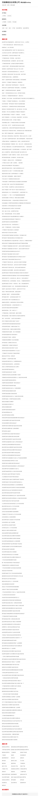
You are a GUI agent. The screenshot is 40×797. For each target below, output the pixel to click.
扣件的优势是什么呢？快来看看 (8, 522)
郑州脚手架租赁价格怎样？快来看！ (9, 372)
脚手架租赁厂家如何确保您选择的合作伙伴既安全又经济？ (14, 256)
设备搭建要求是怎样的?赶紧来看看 (9, 508)
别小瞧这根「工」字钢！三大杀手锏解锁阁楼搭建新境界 (13, 195)
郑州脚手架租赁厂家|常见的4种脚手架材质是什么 (12, 482)
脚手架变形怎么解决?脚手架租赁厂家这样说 (11, 474)
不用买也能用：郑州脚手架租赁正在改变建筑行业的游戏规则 (14, 181)
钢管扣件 (4, 771)
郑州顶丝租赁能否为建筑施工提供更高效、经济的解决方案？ (14, 235)
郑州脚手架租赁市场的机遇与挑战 (9, 385)
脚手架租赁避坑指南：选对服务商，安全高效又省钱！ (13, 157)
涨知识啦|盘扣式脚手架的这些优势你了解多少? (11, 680)
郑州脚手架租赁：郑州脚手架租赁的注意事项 (11, 398)
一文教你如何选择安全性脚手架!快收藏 (10, 677)
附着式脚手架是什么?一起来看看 (8, 648)
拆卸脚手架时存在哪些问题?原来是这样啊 (10, 436)
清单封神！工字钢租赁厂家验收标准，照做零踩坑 (12, 82)
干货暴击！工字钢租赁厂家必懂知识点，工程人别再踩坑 (13, 101)
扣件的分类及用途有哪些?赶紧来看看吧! (10, 511)
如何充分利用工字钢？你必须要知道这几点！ (11, 299)
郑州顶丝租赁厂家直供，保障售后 (9, 337)
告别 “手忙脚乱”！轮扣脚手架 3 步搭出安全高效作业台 (13, 186)
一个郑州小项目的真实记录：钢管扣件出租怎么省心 (12, 44)
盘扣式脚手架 (26, 28)
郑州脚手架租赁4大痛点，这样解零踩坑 (10, 76)
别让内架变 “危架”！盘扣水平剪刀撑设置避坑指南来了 (13, 184)
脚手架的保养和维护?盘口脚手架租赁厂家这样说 (12, 543)
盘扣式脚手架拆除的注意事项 (8, 415)
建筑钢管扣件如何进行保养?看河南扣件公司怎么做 (12, 576)
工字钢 (13, 28)
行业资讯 (9, 21)
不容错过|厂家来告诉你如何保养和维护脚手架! (11, 635)
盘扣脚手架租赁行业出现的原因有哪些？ (10, 221)
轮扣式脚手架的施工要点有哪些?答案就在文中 (11, 557)
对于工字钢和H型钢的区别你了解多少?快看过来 (12, 702)
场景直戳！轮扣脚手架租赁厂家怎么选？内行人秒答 (12, 68)
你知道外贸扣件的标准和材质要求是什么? (10, 597)
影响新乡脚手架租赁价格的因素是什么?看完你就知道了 (13, 466)
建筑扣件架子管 (23, 774)
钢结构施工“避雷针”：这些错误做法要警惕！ (11, 294)
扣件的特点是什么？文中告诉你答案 (9, 527)
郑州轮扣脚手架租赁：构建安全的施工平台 (11, 326)
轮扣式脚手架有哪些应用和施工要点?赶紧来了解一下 (13, 683)
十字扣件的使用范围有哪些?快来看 (9, 559)
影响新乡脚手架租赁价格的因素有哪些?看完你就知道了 (13, 417)
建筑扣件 (22, 757)
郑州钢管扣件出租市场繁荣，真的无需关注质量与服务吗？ (14, 270)
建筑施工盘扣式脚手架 (15, 749)
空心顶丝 (22, 760)
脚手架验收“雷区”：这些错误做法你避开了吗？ (11, 296)
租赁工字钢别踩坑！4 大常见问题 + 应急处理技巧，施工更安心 (15, 117)
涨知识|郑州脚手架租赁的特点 (8, 369)
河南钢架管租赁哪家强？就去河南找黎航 (10, 339)
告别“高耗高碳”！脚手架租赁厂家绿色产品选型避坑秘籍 (13, 103)
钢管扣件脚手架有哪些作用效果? (8, 712)
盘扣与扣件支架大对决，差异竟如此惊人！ (11, 224)
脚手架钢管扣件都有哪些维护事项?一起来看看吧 (12, 643)
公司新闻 (4, 21)
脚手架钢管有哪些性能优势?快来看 (9, 640)
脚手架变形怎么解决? (6, 431)
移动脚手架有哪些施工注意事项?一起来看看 (11, 696)
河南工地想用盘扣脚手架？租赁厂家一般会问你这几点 (13, 50)
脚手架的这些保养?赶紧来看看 (8, 549)
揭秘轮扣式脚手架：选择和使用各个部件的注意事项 (12, 302)
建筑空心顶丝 (14, 760)
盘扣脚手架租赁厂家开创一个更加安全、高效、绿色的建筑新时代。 (16, 283)
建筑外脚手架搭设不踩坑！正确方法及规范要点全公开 (13, 168)
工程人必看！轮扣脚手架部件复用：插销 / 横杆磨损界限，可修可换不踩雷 (17, 138)
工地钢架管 (13, 752)
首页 (8, 5)
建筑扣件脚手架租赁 (6, 774)
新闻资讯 (4, 19)
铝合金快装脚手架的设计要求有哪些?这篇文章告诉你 (13, 675)
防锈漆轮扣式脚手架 (15, 768)
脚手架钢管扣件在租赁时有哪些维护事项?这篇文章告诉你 (14, 659)
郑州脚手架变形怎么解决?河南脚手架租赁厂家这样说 (13, 479)
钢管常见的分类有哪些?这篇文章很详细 (10, 699)
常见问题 (14, 21)
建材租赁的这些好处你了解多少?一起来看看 (11, 661)
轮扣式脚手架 (19, 28)
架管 (3, 28)
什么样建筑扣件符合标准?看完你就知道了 (10, 476)
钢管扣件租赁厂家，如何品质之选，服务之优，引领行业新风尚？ (15, 278)
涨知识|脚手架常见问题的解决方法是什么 (10, 468)
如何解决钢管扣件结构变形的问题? (9, 688)
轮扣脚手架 (4, 782)
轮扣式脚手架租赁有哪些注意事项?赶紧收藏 (11, 538)
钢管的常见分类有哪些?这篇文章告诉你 (10, 667)
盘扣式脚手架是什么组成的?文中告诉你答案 (11, 519)
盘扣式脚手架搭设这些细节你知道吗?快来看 (11, 492)
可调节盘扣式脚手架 (6, 749)
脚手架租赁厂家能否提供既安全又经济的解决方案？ (12, 237)
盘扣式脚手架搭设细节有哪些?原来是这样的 (11, 452)
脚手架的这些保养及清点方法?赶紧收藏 (10, 554)
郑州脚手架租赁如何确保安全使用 (9, 390)
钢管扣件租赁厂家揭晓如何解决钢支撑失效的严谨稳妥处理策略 (15, 243)
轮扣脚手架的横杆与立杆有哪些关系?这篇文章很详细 (13, 653)
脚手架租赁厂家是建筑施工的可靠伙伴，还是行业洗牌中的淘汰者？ (16, 248)
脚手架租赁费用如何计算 (7, 412)
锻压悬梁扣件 (23, 755)
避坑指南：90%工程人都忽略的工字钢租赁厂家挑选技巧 (13, 111)
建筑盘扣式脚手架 (5, 752)
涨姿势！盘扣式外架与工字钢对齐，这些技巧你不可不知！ (14, 288)
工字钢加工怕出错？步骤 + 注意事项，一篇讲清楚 (12, 162)
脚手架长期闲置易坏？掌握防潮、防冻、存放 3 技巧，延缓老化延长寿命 (17, 144)
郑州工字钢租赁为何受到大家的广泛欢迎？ (11, 321)
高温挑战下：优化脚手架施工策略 (9, 358)
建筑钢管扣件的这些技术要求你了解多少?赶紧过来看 (13, 605)
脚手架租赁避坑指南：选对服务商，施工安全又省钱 (12, 60)
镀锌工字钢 (4, 766)
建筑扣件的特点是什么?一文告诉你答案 (10, 581)
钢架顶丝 (13, 771)
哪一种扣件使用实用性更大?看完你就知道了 (11, 562)
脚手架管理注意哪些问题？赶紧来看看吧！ (11, 428)
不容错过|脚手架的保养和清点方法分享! (10, 672)
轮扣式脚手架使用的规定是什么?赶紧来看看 (11, 541)
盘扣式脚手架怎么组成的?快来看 (8, 525)
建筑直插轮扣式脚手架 (15, 746)
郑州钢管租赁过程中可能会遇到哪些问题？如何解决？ (13, 216)
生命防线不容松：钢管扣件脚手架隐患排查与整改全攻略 (13, 127)
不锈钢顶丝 (22, 763)
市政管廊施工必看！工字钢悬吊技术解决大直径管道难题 (13, 122)
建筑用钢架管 (14, 774)
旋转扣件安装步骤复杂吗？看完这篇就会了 (11, 165)
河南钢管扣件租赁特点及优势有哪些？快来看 (11, 374)
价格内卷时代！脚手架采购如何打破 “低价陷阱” (11, 205)
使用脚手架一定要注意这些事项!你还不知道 (11, 627)
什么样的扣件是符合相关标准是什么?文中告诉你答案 (13, 503)
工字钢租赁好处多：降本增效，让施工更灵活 (11, 58)
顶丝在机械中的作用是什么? (8, 404)
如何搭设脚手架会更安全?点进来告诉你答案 (11, 632)
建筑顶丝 (4, 763)
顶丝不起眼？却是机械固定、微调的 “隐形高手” (11, 176)
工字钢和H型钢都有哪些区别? (8, 715)
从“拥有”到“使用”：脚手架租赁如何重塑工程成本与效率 (13, 66)
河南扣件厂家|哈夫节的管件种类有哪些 (10, 589)
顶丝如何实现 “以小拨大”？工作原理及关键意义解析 (12, 170)
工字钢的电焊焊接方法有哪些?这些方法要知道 (11, 686)
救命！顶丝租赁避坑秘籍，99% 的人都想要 (11, 213)
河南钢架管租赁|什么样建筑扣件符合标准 (10, 565)
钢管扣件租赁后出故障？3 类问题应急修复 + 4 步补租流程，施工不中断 (16, 149)
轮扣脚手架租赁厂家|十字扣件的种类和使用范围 (12, 573)
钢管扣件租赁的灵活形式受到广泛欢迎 (10, 347)
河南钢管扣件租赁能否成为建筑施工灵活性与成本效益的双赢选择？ (16, 275)
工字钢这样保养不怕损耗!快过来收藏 (9, 616)
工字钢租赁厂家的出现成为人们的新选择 (10, 229)
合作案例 (4, 31)
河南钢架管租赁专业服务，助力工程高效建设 (11, 331)
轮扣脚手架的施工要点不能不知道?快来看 (10, 500)
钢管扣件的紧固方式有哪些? (8, 401)
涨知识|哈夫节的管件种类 (7, 570)
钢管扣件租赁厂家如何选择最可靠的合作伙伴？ (11, 259)
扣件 (6, 28)
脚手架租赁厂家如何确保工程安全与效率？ (11, 254)
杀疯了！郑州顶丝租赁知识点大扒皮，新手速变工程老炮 (13, 93)
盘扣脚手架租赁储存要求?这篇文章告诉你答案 (11, 439)
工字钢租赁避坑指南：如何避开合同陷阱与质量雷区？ (13, 63)
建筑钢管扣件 (23, 782)
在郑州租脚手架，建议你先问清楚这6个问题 (11, 55)
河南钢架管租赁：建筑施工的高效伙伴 (10, 345)
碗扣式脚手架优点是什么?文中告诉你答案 (10, 506)
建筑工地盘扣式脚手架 (15, 777)
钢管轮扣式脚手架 (5, 746)
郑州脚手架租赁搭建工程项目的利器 (9, 393)
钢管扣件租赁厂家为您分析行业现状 (9, 232)
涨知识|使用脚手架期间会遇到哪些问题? (10, 533)
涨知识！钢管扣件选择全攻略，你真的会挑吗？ (11, 291)
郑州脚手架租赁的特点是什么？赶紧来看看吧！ (11, 388)
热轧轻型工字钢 (14, 766)
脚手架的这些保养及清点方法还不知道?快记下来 (12, 720)
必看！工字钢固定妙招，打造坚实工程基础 (11, 227)
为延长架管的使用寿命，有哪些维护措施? (10, 734)
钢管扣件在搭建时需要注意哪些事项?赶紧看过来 (12, 710)
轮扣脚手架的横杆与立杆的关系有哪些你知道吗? (12, 546)
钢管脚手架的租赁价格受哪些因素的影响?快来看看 (12, 669)
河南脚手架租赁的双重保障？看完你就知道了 (11, 382)
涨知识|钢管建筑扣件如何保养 (8, 584)
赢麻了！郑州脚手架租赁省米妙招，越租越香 (11, 90)
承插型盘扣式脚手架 (24, 749)
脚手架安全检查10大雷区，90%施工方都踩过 (11, 119)
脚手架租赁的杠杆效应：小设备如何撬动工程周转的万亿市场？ (15, 200)
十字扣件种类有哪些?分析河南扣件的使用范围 (11, 567)
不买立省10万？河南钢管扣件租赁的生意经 (11, 178)
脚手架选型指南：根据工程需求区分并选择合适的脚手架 (13, 315)
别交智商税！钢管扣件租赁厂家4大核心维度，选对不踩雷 (14, 74)
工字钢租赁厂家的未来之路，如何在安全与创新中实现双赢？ (14, 262)
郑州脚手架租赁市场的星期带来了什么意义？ (11, 350)
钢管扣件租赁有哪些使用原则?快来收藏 (10, 723)
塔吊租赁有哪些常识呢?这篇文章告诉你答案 (11, 420)
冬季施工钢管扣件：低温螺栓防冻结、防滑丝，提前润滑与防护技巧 (16, 141)
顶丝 (10, 28)
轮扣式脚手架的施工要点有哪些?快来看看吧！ (11, 535)
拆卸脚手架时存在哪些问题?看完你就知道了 (11, 463)
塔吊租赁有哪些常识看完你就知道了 (9, 423)
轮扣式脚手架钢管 (5, 777)
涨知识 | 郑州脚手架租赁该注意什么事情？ (10, 366)
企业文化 (9, 15)
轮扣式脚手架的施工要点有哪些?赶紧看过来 (11, 718)
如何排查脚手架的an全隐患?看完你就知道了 (11, 433)
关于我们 (4, 13)
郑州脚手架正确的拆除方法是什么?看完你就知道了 (12, 441)
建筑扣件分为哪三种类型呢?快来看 (9, 530)
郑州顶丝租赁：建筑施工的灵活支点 (9, 342)
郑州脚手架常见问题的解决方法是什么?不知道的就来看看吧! (14, 457)
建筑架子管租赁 (23, 752)
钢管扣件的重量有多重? (7, 406)
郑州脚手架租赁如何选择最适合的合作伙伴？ (11, 251)
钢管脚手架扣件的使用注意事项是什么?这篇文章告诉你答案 (14, 498)
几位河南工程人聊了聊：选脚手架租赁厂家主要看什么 (13, 52)
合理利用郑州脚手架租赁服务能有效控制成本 (11, 323)
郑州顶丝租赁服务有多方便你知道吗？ (10, 334)
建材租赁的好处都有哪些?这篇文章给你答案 (11, 610)
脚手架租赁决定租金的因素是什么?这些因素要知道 (12, 484)
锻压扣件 (13, 757)
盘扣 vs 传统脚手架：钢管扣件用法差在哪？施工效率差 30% (14, 152)
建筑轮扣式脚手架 (24, 746)
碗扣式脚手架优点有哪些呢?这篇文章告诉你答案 (12, 447)
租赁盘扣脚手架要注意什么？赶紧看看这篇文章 (11, 361)
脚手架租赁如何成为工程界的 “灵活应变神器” (11, 208)
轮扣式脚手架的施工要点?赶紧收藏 (9, 551)
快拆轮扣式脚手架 (5, 779)
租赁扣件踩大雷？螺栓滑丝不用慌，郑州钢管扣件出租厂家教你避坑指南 (17, 130)
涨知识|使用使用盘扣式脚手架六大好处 (10, 460)
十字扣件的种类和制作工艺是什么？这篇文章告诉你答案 (13, 592)
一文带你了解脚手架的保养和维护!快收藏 (10, 656)
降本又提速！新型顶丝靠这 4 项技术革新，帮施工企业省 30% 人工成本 (16, 136)
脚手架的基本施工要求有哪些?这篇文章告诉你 (11, 651)
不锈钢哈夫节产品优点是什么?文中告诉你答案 (11, 514)
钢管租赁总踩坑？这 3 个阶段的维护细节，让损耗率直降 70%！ (15, 192)
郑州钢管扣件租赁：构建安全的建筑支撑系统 (11, 329)
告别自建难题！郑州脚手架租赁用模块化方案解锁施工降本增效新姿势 (16, 203)
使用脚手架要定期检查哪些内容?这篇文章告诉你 (12, 608)
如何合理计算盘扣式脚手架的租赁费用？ (10, 307)
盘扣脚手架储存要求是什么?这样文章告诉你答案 (12, 471)
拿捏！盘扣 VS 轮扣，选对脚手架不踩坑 (10, 211)
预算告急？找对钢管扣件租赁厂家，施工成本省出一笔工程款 (14, 109)
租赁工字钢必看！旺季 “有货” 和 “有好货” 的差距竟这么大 (14, 189)
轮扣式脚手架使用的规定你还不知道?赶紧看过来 (12, 728)
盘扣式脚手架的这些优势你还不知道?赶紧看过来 (12, 645)
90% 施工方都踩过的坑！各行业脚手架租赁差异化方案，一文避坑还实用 (17, 146)
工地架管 (4, 755)
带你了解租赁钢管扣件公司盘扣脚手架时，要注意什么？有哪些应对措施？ (17, 240)
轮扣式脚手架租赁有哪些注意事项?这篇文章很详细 (12, 731)
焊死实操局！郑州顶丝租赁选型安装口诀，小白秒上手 (13, 71)
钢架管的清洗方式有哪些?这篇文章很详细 (10, 704)
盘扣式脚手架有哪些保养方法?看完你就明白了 (11, 624)
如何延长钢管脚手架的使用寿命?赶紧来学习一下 (12, 637)
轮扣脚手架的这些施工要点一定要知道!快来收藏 (12, 602)
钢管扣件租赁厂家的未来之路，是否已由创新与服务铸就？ (14, 267)
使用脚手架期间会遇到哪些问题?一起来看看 (11, 707)
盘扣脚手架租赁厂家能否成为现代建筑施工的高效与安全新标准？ (15, 272)
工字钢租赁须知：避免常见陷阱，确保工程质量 (11, 313)
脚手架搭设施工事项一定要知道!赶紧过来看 (11, 618)
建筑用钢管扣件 (5, 757)
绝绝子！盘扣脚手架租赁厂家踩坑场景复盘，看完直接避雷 (14, 79)
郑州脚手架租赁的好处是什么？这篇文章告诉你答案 (12, 396)
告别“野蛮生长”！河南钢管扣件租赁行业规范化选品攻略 (13, 106)
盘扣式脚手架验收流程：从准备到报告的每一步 (11, 305)
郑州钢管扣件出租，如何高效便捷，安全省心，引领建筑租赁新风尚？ (16, 280)
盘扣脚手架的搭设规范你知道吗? (8, 409)
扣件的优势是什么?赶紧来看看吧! (9, 517)
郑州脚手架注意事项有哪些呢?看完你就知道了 (11, 444)
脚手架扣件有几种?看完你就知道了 (9, 578)
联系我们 (4, 34)
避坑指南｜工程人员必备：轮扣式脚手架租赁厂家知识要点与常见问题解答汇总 (18, 98)
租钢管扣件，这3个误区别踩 (8, 47)
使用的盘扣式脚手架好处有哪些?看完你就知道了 (12, 449)
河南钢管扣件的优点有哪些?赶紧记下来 (10, 737)
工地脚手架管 (23, 771)
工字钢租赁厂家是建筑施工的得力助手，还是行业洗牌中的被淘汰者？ (16, 246)
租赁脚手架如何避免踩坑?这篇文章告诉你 (10, 629)
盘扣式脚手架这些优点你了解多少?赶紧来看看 (11, 621)
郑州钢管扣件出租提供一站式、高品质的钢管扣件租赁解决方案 (15, 286)
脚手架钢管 (13, 779)
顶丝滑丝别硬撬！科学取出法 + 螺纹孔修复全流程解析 (13, 197)
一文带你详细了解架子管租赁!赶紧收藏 (10, 694)
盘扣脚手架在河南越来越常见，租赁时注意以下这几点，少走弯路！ (16, 42)
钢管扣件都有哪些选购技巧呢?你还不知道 (10, 664)
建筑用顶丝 (13, 763)
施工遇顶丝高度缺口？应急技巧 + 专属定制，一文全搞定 (13, 114)
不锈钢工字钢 (5, 768)
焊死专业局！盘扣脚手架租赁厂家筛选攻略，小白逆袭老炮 (14, 87)
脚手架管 (22, 779)
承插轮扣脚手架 (23, 768)
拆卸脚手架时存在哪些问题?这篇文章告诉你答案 (12, 425)
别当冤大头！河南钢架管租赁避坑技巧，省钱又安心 (12, 95)
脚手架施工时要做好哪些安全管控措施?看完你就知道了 (13, 613)
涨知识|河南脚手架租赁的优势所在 (9, 380)
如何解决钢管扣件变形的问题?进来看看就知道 (11, 600)
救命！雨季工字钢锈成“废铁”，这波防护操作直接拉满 (13, 133)
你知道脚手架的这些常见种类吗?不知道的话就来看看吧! (13, 487)
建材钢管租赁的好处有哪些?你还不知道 (10, 691)
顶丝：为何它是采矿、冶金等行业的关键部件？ (11, 318)
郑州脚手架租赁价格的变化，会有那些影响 (11, 364)
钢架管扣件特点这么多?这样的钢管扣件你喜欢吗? (12, 490)
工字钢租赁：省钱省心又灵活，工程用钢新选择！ (12, 160)
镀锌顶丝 (4, 760)
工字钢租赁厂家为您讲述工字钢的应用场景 (11, 353)
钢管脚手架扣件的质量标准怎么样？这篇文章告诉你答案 (13, 495)
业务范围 (4, 25)
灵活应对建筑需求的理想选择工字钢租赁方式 (11, 219)
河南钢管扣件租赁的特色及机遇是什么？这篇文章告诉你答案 (14, 377)
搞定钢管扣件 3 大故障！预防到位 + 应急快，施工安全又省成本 (15, 154)
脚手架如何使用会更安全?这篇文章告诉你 (10, 726)
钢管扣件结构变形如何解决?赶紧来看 (9, 739)
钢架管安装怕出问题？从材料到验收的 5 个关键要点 (12, 173)
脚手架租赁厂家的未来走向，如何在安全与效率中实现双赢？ (14, 264)
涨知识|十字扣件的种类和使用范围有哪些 (10, 586)
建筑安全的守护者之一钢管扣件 (8, 356)
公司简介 (4, 15)
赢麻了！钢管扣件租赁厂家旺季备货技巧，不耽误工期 (13, 85)
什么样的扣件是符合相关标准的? (8, 594)
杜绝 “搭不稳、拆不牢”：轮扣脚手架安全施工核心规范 (13, 125)
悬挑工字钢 (22, 766)
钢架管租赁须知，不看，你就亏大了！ (10, 310)
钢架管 (12, 755)
